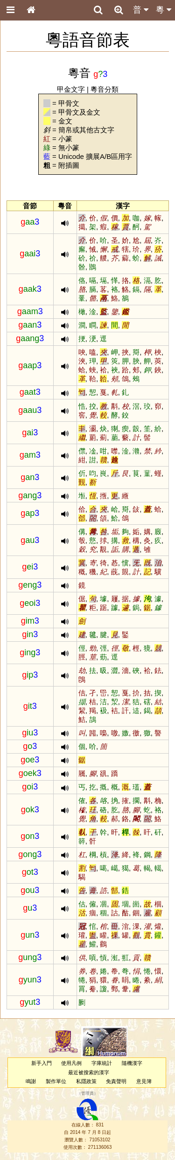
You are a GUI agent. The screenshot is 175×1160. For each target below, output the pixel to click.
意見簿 (144, 1081)
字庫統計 (101, 1063)
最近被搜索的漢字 (88, 1072)
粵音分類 (105, 89)
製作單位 (56, 1081)
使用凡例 (71, 1063)
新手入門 (41, 1063)
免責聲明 (116, 1081)
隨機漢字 (132, 1063)
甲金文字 (71, 89)
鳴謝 (31, 1081)
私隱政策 (86, 1081)
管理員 (87, 1093)
